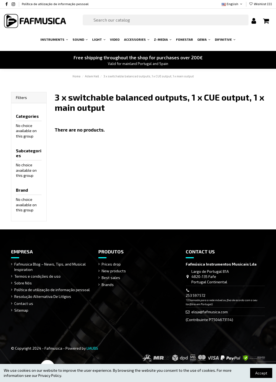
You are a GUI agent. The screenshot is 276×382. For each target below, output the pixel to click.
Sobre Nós (23, 283)
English (232, 4)
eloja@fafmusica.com (209, 311)
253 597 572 (195, 295)
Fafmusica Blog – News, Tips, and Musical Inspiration (50, 267)
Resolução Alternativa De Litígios (42, 296)
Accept (261, 373)
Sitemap (21, 310)
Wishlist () (260, 4)
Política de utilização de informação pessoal (55, 4)
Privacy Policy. (50, 375)
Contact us (23, 303)
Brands (108, 284)
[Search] (165, 20)
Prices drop (111, 264)
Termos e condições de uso (37, 276)
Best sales (111, 277)
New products (114, 271)
